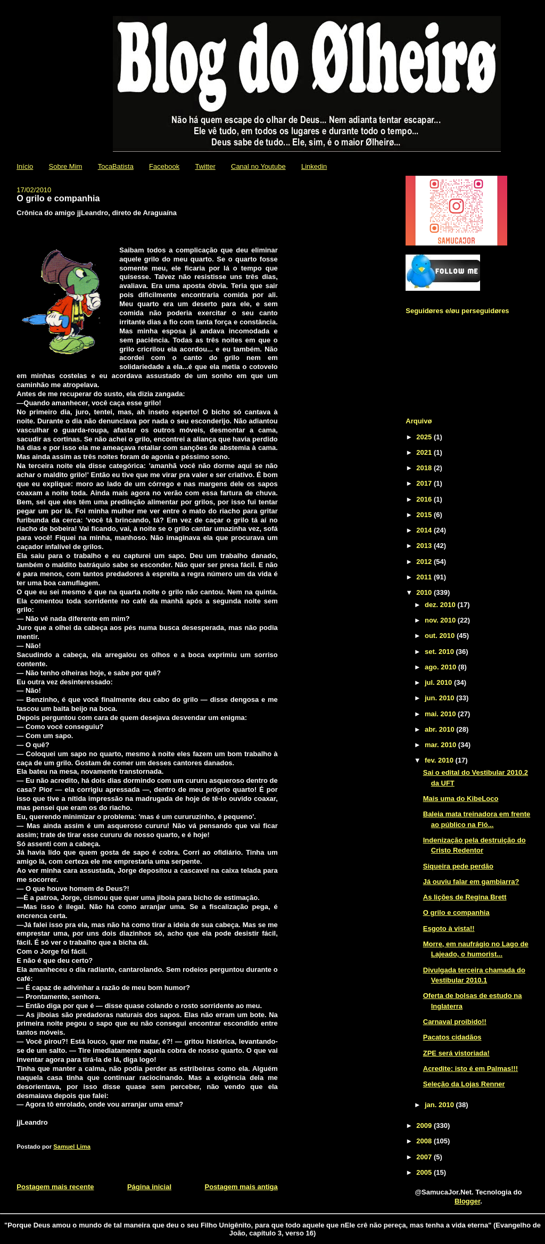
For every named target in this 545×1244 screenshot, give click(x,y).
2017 (425, 483)
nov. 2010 (441, 620)
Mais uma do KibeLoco (461, 799)
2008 (425, 1141)
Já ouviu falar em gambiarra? (471, 882)
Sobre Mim (65, 166)
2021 (425, 452)
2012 (425, 562)
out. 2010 (441, 636)
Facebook (164, 166)
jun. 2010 (440, 698)
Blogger (467, 1201)
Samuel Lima (71, 1146)
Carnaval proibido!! (454, 1022)
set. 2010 (440, 652)
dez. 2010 (441, 605)
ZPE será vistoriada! (456, 1053)
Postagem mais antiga (241, 1187)
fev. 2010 (440, 760)
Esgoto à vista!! (449, 928)
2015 (425, 515)
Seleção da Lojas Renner (464, 1084)
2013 (425, 546)
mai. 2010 (441, 714)
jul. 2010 (439, 682)
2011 (425, 577)
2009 (425, 1126)
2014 (425, 530)
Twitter (205, 166)
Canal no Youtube (258, 166)
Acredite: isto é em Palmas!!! (470, 1069)
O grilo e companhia (456, 912)
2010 (425, 592)
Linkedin (314, 166)
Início (24, 166)
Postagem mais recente (55, 1187)
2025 (425, 437)
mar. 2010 (441, 745)
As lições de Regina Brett (465, 897)
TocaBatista (116, 166)
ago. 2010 (441, 667)
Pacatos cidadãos (452, 1037)
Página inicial (149, 1187)
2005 (425, 1172)
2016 (425, 499)
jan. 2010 (440, 1105)
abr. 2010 (440, 729)
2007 (425, 1157)
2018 (425, 468)
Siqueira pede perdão (458, 866)
